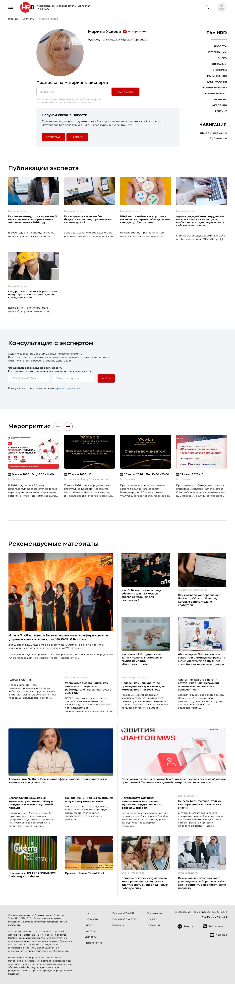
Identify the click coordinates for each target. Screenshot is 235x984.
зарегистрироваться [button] (67, 388)
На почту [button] (77, 137)
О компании (154, 913)
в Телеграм (53, 137)
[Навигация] (10, 7)
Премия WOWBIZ (215, 93)
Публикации (217, 52)
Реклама (220, 99)
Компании (219, 64)
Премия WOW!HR (215, 81)
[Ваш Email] (72, 92)
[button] (220, 7)
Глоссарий (153, 924)
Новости (220, 46)
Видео (222, 58)
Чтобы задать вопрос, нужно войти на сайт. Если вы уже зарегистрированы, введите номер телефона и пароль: (50, 369)
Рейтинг (221, 111)
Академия (219, 105)
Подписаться (125, 91)
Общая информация (213, 132)
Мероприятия (217, 75)
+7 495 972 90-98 (213, 917)
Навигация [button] (213, 124)
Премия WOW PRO (214, 87)
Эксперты (220, 69)
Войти (106, 378)
